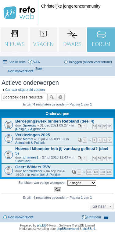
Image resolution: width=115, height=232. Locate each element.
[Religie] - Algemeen (30, 129)
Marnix (28, 139)
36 (109, 126)
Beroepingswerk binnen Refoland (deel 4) (54, 121)
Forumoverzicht (21, 217)
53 (94, 158)
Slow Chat (23, 161)
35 (104, 126)
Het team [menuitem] (94, 217)
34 (99, 126)
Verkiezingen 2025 (32, 135)
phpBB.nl (88, 228)
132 (96, 171)
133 (102, 171)
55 (104, 158)
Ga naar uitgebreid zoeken (25, 89)
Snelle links (17, 62)
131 (89, 171)
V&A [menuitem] (36, 62)
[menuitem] (39, 68)
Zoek (51, 97)
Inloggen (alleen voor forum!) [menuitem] (90, 62)
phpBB (41, 225)
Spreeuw (29, 125)
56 (109, 158)
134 (109, 171)
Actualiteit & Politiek (30, 143)
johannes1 (30, 157)
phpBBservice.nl (68, 228)
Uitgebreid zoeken (60, 97)
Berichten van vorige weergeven (57, 183)
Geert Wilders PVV (33, 167)
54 (99, 158)
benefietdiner (32, 171)
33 (94, 126)
